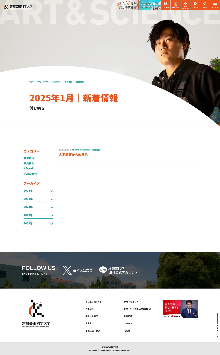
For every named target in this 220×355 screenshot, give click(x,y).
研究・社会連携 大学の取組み (137, 308)
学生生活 (89, 323)
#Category (31, 173)
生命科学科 (56, 82)
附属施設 (128, 316)
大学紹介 (89, 308)
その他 (127, 330)
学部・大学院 (42, 82)
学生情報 (29, 158)
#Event (28, 168)
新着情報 (68, 82)
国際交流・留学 (92, 330)
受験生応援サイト (93, 301)
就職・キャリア (131, 301)
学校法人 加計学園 (110, 346)
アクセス (128, 323)
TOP (31, 82)
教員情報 (29, 163)
